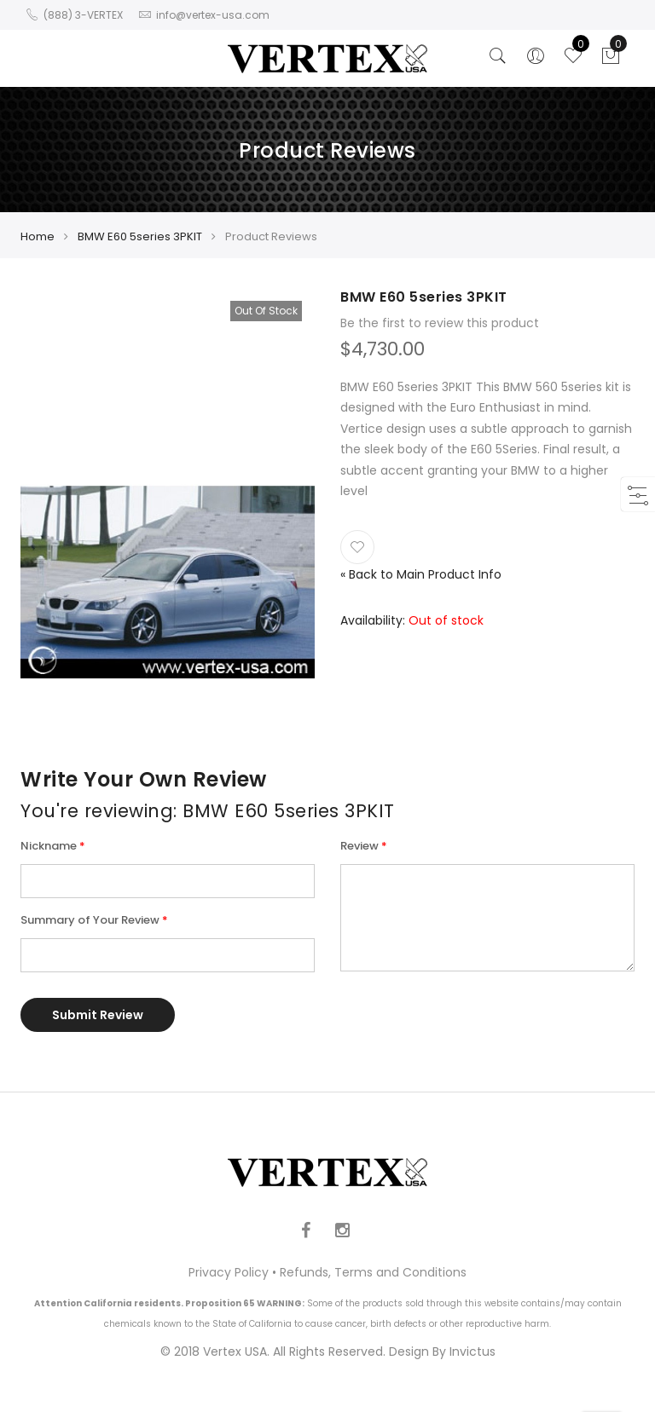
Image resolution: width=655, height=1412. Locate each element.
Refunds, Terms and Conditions (373, 1272)
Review (359, 846)
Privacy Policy (228, 1272)
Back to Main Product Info (420, 574)
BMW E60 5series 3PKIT (140, 236)
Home (37, 236)
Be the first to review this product (439, 322)
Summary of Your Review (89, 920)
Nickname (48, 846)
